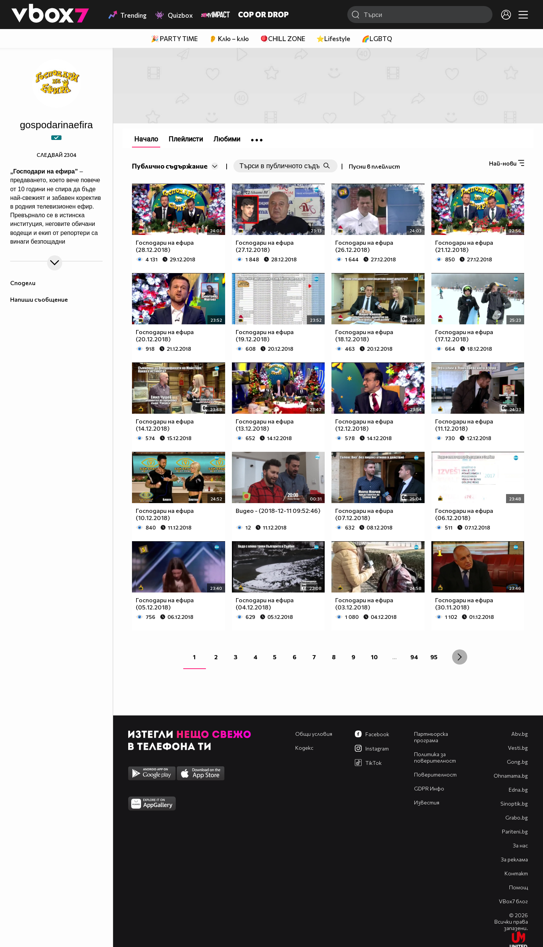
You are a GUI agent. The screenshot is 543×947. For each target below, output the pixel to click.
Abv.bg (519, 734)
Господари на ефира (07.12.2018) (364, 514)
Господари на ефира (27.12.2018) (265, 246)
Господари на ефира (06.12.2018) (464, 514)
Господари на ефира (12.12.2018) (364, 424)
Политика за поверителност (435, 757)
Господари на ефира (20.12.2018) (165, 335)
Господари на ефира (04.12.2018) (265, 603)
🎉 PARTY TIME (174, 39)
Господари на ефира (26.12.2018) (364, 246)
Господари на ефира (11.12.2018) (464, 424)
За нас (520, 845)
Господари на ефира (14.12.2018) (165, 424)
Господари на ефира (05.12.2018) (165, 603)
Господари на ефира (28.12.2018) (165, 246)
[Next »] (459, 657)
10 (374, 656)
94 (414, 656)
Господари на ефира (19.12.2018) (265, 335)
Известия (426, 802)
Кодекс (304, 747)
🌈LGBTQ (377, 39)
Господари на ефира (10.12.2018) (165, 514)
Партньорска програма (431, 737)
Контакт (516, 873)
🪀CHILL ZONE (282, 39)
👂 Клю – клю (229, 39)
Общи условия (313, 734)
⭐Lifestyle (333, 39)
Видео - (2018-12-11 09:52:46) (278, 510)
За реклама (514, 859)
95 (433, 656)
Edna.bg (518, 789)
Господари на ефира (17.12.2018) (464, 335)
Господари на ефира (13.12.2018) (265, 424)
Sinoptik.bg (514, 803)
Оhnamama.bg (511, 775)
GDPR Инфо (429, 788)
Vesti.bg (518, 747)
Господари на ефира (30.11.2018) (464, 603)
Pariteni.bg (515, 831)
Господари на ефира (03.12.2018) (364, 603)
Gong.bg (517, 761)
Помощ (518, 887)
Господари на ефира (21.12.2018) (464, 246)
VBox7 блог (513, 901)
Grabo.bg (516, 817)
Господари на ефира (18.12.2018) (364, 335)
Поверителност (435, 774)
